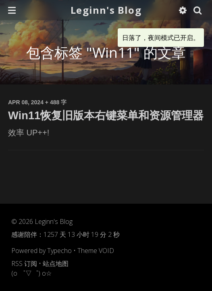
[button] (12, 10)
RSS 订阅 (24, 263)
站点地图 (56, 263)
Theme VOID (95, 250)
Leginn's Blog (106, 10)
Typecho (59, 250)
